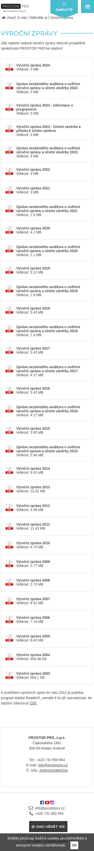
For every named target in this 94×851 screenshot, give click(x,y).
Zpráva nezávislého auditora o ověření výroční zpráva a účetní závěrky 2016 (48, 409)
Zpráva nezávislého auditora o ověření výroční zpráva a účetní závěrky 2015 (48, 449)
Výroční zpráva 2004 (33, 655)
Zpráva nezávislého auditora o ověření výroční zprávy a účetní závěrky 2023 (48, 150)
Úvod (11, 18)
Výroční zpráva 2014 (33, 468)
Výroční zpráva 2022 (33, 169)
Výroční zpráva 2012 (33, 506)
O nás (22, 18)
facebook (42, 804)
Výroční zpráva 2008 (33, 580)
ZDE (33, 703)
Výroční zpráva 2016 (33, 388)
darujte (64, 10)
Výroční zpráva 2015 (33, 428)
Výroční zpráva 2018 (33, 308)
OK (74, 845)
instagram (52, 804)
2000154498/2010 (53, 770)
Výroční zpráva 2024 (33, 65)
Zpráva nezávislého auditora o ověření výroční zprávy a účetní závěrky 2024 (48, 86)
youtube (47, 804)
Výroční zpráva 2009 (33, 562)
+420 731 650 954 (49, 813)
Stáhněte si (38, 18)
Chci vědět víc (50, 827)
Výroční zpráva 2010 (33, 543)
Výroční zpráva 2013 (33, 487)
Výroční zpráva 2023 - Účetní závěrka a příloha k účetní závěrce (48, 129)
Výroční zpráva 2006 (33, 618)
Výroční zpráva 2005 (33, 636)
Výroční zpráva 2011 (33, 524)
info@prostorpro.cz (53, 765)
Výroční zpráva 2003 (33, 673)
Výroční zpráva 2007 (33, 599)
